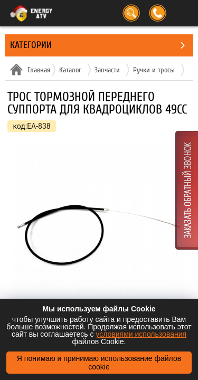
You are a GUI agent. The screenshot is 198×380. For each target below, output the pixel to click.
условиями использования (141, 334)
